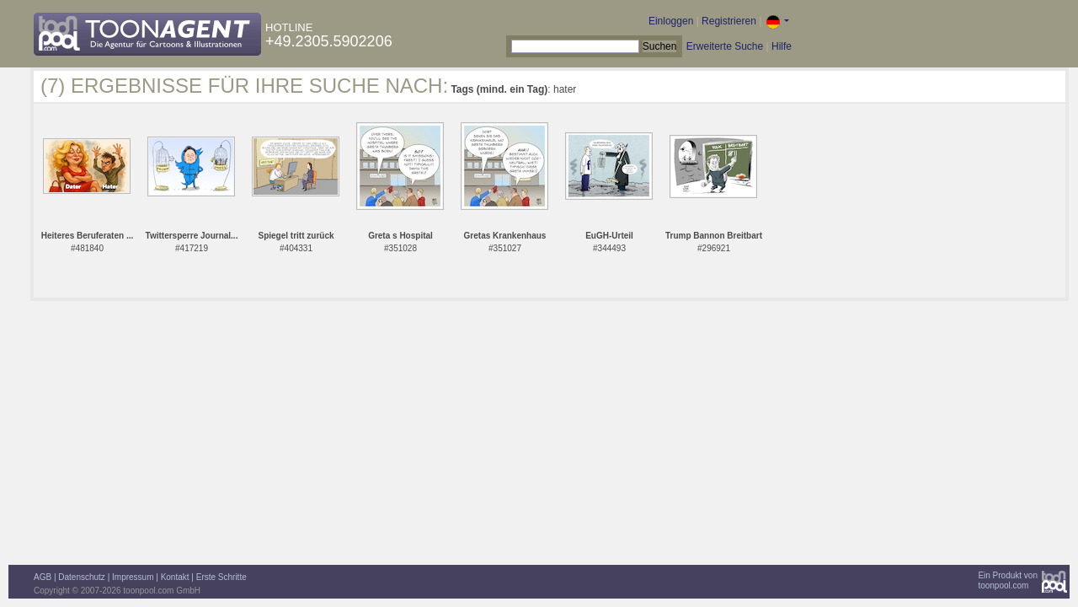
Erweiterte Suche (724, 46)
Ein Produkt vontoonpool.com (1008, 580)
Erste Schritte (221, 577)
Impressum (132, 577)
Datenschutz (81, 577)
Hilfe (781, 46)
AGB (42, 577)
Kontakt (175, 577)
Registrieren (729, 21)
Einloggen (670, 21)
